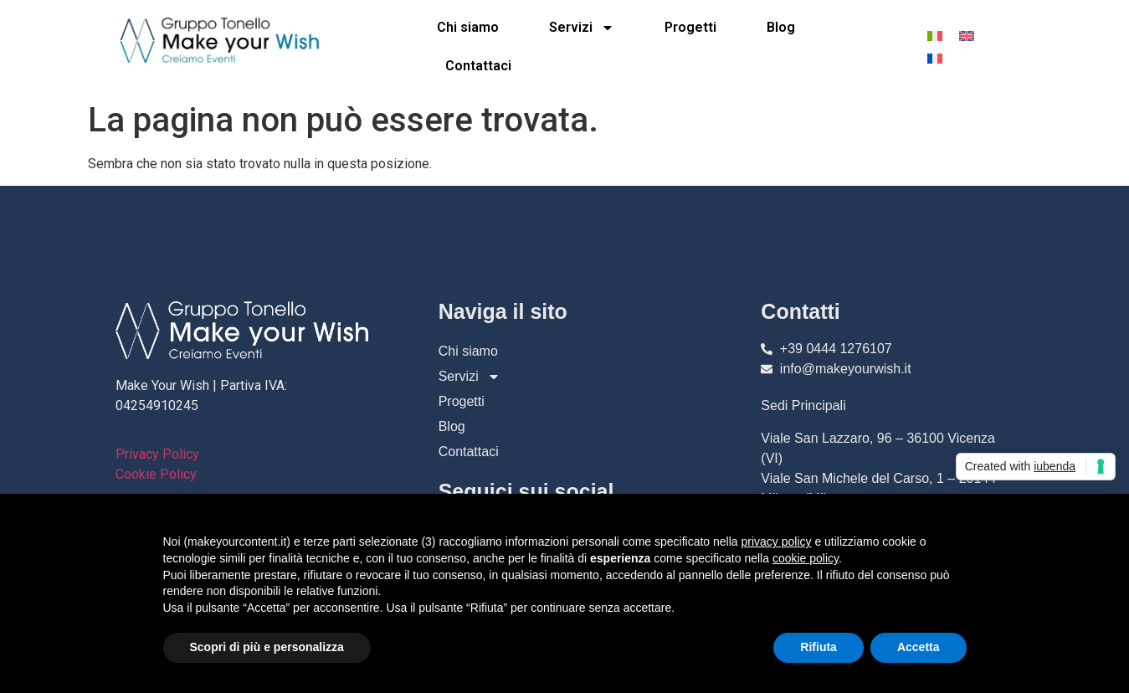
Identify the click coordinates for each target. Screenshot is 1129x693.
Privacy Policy (157, 454)
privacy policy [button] (776, 541)
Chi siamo (468, 27)
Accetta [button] (918, 647)
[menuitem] (935, 35)
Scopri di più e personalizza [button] (267, 647)
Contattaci (478, 66)
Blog (781, 27)
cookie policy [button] (805, 558)
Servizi (581, 28)
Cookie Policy (156, 474)
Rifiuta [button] (818, 647)
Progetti (690, 27)
